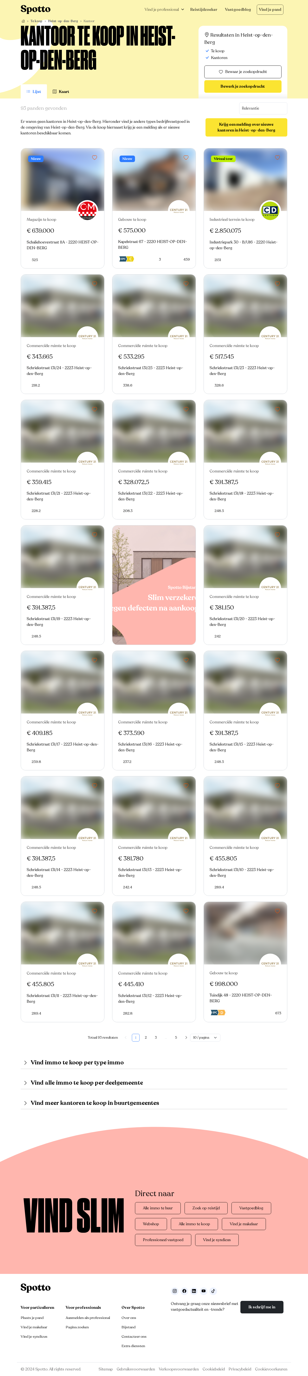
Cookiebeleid (214, 1369)
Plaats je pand (32, 1317)
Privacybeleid (240, 1369)
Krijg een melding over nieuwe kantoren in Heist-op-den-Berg (246, 127)
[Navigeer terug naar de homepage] (36, 9)
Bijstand (128, 1327)
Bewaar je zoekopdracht (243, 72)
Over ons (129, 1317)
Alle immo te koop (194, 1224)
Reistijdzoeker (203, 9)
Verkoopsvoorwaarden (179, 1369)
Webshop (151, 1224)
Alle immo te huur (158, 1208)
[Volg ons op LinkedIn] (194, 1291)
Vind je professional (162, 9)
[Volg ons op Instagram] (175, 1291)
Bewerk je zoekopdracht (243, 86)
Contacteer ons (134, 1336)
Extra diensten (133, 1345)
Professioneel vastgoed (163, 1240)
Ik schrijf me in (262, 1307)
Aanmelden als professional (88, 1317)
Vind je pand (270, 9)
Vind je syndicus (217, 1240)
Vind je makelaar (244, 1224)
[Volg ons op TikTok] (213, 1291)
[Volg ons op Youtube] (203, 1291)
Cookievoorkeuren (271, 1369)
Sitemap (106, 1369)
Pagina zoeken (77, 1327)
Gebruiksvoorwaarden (136, 1369)
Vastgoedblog (238, 9)
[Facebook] (184, 1291)
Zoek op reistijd (206, 1208)
